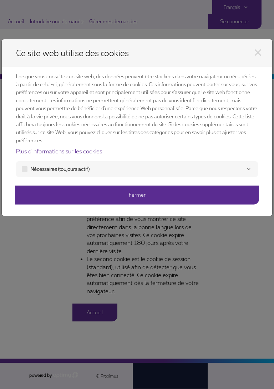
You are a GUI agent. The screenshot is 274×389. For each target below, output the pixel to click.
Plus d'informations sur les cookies (59, 151)
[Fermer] (258, 52)
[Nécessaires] (248, 169)
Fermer (137, 195)
